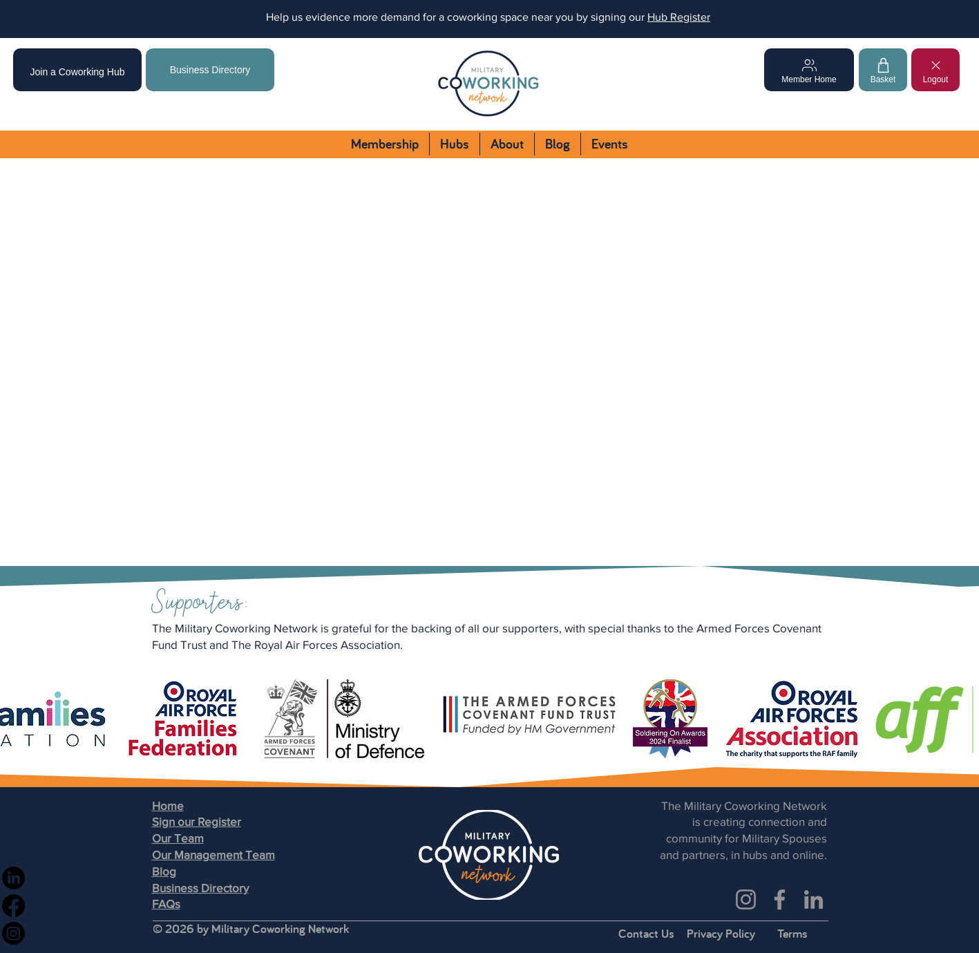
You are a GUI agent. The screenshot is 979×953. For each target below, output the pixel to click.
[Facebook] (779, 899)
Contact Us (646, 933)
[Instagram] (745, 899)
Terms (792, 933)
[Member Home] (809, 69)
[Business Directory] (210, 69)
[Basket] (883, 69)
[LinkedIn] (813, 899)
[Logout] (935, 69)
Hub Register (678, 17)
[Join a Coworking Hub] (77, 69)
